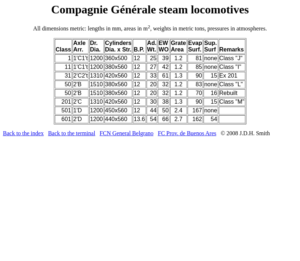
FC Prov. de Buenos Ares (187, 133)
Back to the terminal (71, 133)
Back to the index (23, 133)
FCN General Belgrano (126, 133)
